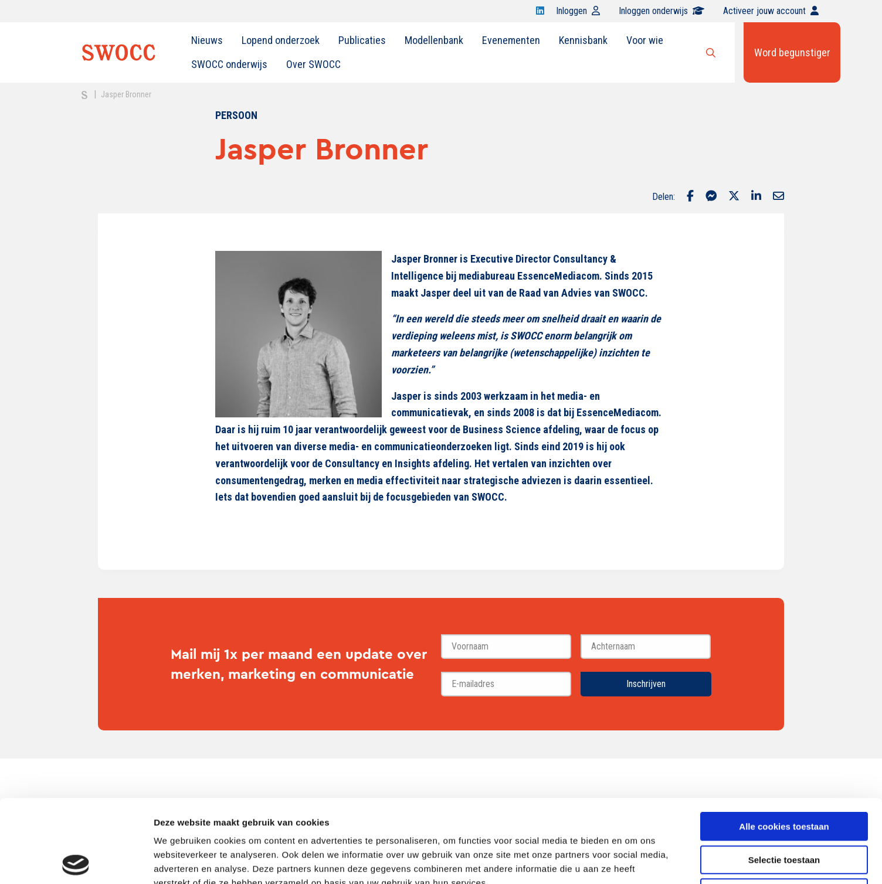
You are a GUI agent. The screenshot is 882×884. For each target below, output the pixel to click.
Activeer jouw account (771, 10)
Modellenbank (434, 40)
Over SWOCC (313, 64)
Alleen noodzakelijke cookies (784, 810)
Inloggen (578, 10)
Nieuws (207, 40)
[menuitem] (207, 40)
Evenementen (511, 40)
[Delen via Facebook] (690, 197)
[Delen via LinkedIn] (756, 197)
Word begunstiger (792, 52)
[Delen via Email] (778, 197)
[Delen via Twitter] (733, 197)
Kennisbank (583, 40)
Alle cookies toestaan (784, 744)
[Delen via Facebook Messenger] (711, 197)
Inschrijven (646, 683)
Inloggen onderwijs (661, 10)
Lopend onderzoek (281, 40)
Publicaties (362, 40)
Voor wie (644, 40)
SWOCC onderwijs (229, 64)
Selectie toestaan (784, 777)
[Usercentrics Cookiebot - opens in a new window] (76, 861)
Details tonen (634, 861)
